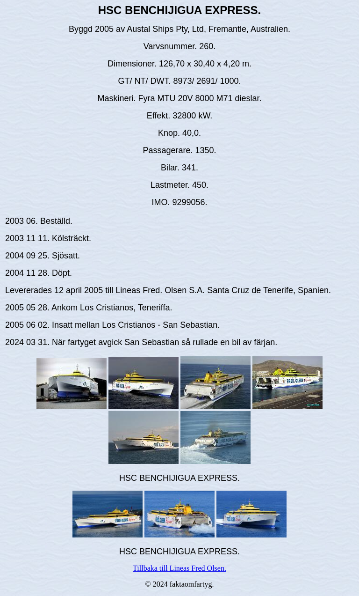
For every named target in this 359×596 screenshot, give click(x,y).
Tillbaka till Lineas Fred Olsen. (179, 568)
